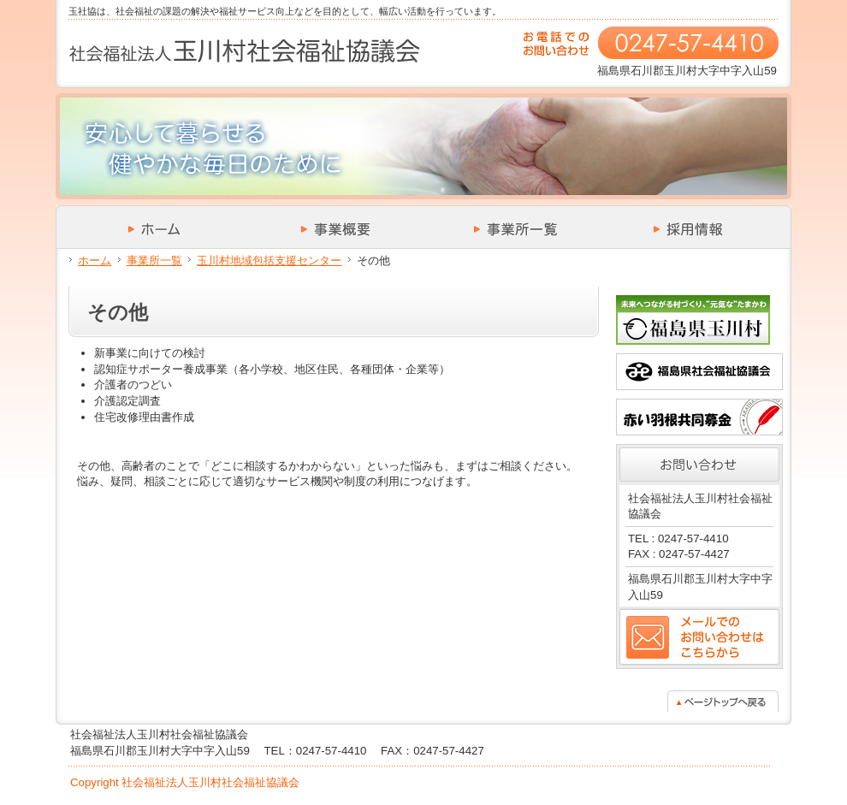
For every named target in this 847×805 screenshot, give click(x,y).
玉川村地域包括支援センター (269, 260)
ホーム (94, 260)
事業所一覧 (154, 260)
